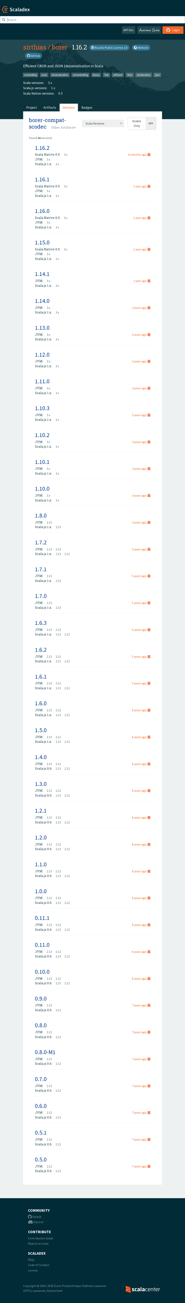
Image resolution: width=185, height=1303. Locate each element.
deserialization (60, 74)
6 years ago (141, 710)
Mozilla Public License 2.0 (109, 48)
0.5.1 (41, 1132)
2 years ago (141, 308)
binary (96, 74)
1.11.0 (42, 381)
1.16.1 (42, 179)
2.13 (49, 522)
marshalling (30, 74)
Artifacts (49, 107)
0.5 (60, 93)
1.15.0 (42, 242)
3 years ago (141, 415)
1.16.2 (42, 147)
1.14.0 (42, 300)
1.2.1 (41, 810)
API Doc (128, 30)
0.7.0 (41, 1079)
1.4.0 (41, 757)
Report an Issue (38, 1243)
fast (106, 74)
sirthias (34, 47)
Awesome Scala (149, 29)
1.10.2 (42, 435)
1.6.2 (41, 649)
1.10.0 (42, 488)
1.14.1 (42, 274)
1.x (53, 88)
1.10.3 (42, 408)
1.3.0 (41, 783)
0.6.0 (41, 1105)
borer (59, 47)
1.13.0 (42, 327)
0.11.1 (42, 917)
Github (34, 1217)
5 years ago (141, 549)
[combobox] (103, 123)
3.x (50, 82)
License (33, 1270)
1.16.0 (42, 210)
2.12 (58, 549)
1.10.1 (42, 461)
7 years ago (141, 1005)
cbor (129, 74)
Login (173, 30)
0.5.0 (41, 1159)
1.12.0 (42, 354)
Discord (35, 1222)
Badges (86, 107)
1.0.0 (41, 891)
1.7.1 (41, 569)
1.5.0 (41, 730)
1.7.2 (41, 542)
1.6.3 (41, 622)
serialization (143, 74)
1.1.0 (41, 864)
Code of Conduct (39, 1265)
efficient (117, 74)
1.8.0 (41, 515)
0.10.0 (42, 971)
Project (31, 107)
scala (44, 74)
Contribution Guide (40, 1238)
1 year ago (141, 186)
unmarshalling (80, 74)
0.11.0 (42, 944)
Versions (69, 107)
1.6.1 (41, 676)
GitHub (33, 56)
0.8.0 (41, 1025)
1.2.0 (41, 837)
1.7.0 (41, 595)
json (157, 74)
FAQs (31, 1260)
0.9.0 (41, 998)
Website (141, 48)
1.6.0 (41, 703)
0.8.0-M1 (45, 1052)
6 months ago (139, 154)
